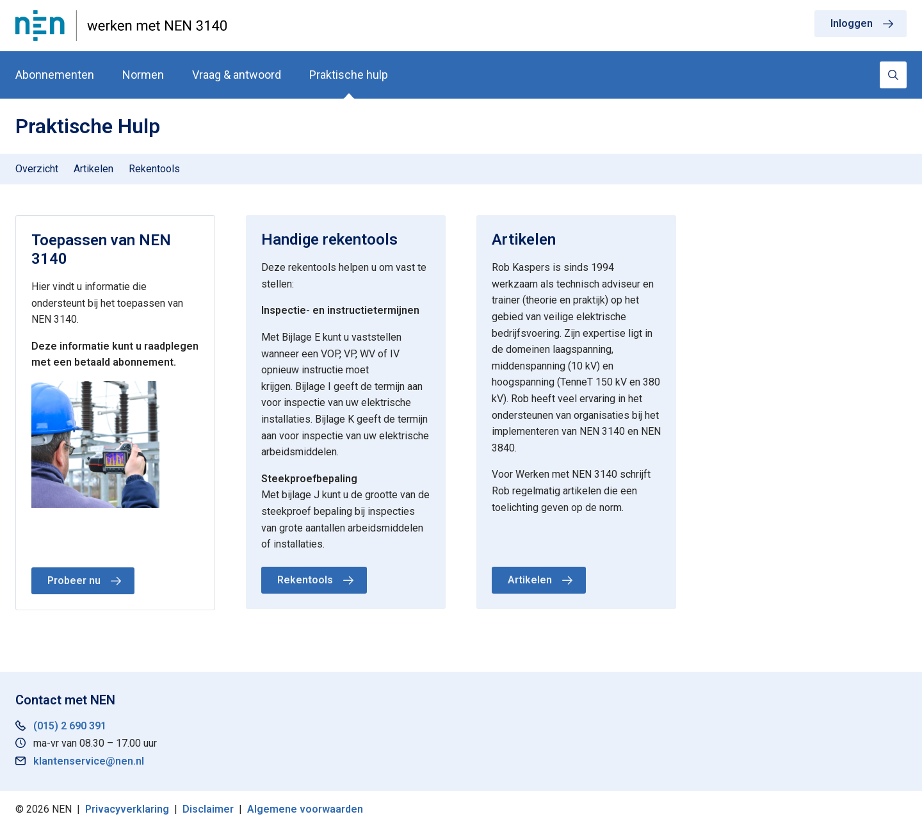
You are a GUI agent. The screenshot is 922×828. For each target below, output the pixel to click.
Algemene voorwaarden (305, 809)
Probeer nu (74, 580)
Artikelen (93, 169)
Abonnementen (54, 74)
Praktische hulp (348, 74)
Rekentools (154, 169)
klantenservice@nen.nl (88, 761)
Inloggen (851, 23)
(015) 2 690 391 (69, 726)
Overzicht (36, 169)
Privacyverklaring (127, 809)
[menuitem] (36, 169)
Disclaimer (208, 809)
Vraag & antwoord (236, 74)
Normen (143, 74)
